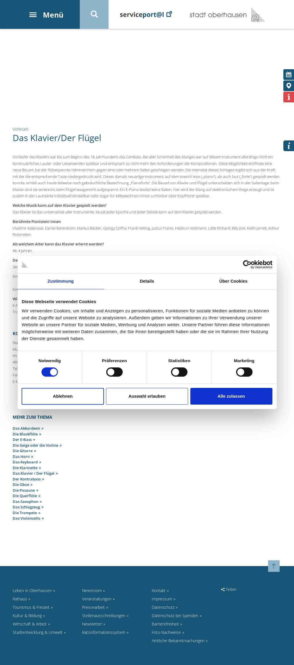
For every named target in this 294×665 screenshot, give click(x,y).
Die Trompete (25, 512)
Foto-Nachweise (166, 632)
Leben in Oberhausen (32, 590)
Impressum (162, 599)
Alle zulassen (231, 396)
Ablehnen (63, 396)
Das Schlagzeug (26, 507)
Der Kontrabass (27, 479)
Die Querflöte (25, 495)
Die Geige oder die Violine (35, 445)
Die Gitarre (23, 450)
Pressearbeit (93, 607)
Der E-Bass (22, 439)
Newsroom (92, 590)
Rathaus (20, 599)
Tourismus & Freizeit (31, 607)
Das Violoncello (26, 518)
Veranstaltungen (96, 599)
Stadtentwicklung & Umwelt (37, 632)
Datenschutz (163, 607)
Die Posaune (24, 490)
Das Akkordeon (26, 428)
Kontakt (159, 590)
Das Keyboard (25, 462)
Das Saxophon (25, 501)
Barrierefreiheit (165, 624)
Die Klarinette (25, 467)
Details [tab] (147, 281)
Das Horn (21, 456)
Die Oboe (21, 484)
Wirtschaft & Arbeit (30, 624)
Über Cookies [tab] (233, 281)
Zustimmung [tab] (61, 281)
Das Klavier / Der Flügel (33, 473)
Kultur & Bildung (27, 615)
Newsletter (92, 624)
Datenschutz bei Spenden (175, 615)
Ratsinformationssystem (103, 632)
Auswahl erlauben (146, 396)
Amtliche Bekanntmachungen (178, 640)
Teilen (228, 589)
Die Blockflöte (25, 434)
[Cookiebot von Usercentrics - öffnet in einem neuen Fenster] (247, 264)
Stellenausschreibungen (103, 615)
